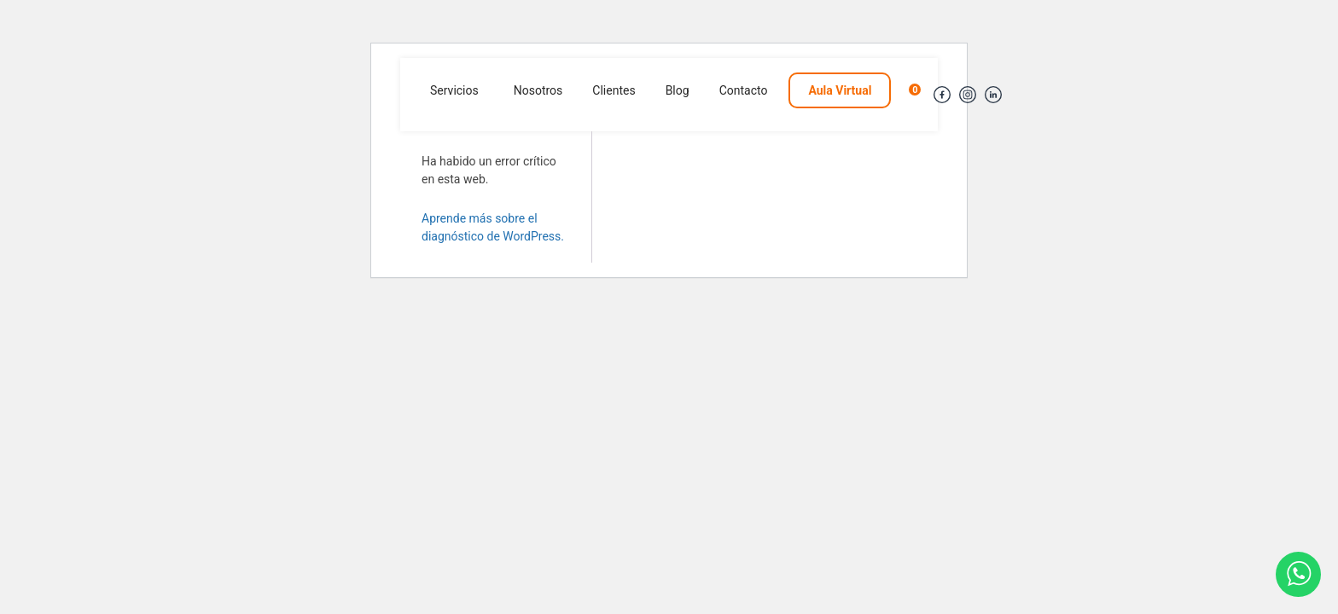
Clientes (613, 90)
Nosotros (538, 90)
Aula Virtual (839, 90)
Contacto (743, 90)
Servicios (454, 90)
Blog (677, 90)
